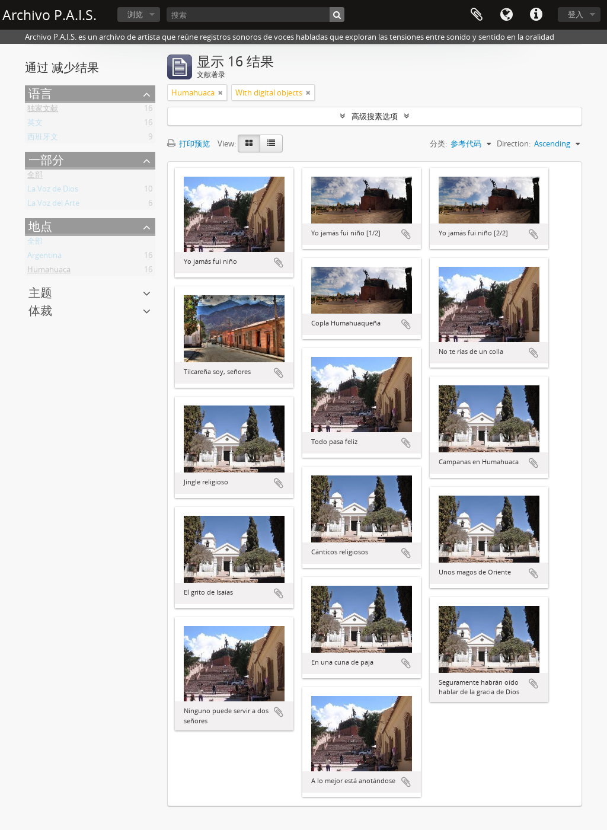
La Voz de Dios (52, 191)
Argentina (44, 257)
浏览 (135, 14)
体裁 (40, 310)
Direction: (514, 143)
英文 (35, 124)
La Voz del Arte (53, 205)
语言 (506, 15)
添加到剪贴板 (279, 263)
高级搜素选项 (375, 116)
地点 (40, 226)
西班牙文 (42, 138)
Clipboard (476, 15)
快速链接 (536, 15)
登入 (575, 14)
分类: (438, 143)
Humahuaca (49, 271)
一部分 (46, 160)
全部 (35, 176)
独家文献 (42, 110)
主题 (40, 293)
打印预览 (188, 143)
